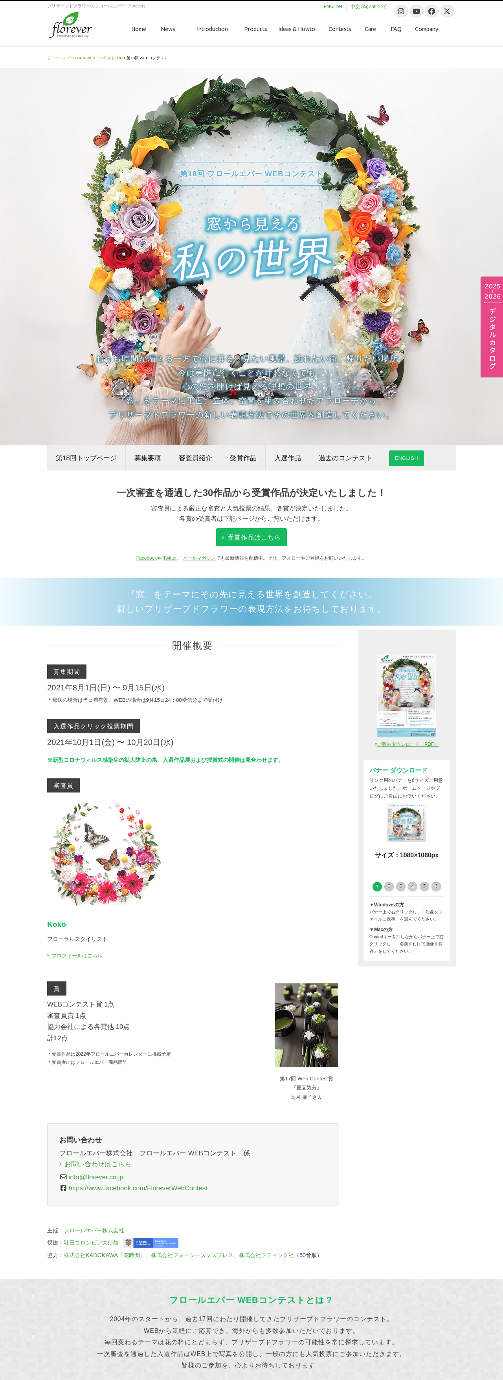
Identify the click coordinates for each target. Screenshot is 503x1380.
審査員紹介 (195, 458)
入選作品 (287, 458)
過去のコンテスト (345, 458)
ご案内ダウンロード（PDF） (408, 744)
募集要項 (147, 458)
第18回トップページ (86, 458)
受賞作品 (243, 458)
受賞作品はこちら (251, 537)
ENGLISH (407, 458)
